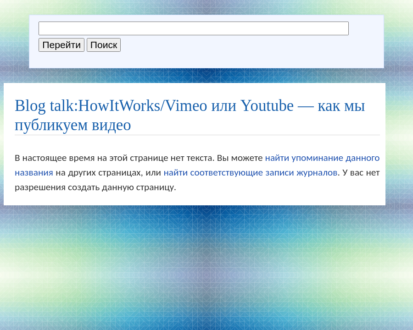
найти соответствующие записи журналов (250, 172)
